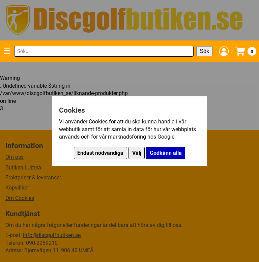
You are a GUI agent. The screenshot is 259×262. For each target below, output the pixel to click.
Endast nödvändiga (100, 153)
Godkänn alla (166, 153)
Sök (204, 51)
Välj (136, 153)
